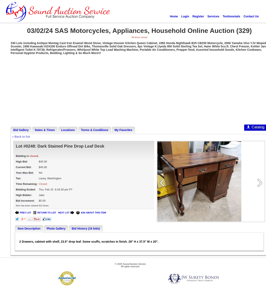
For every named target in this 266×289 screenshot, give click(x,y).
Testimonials (231, 16)
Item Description (29, 228)
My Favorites (123, 130)
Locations (68, 130)
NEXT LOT (66, 212)
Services (213, 16)
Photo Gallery (56, 228)
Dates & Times (45, 130)
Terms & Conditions (94, 130)
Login (185, 16)
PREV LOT (23, 212)
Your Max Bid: (25, 172)
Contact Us (251, 16)
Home (174, 16)
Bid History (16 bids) (86, 228)
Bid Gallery (21, 130)
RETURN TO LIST (44, 212)
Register (198, 16)
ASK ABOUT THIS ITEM (91, 212)
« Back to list (21, 136)
